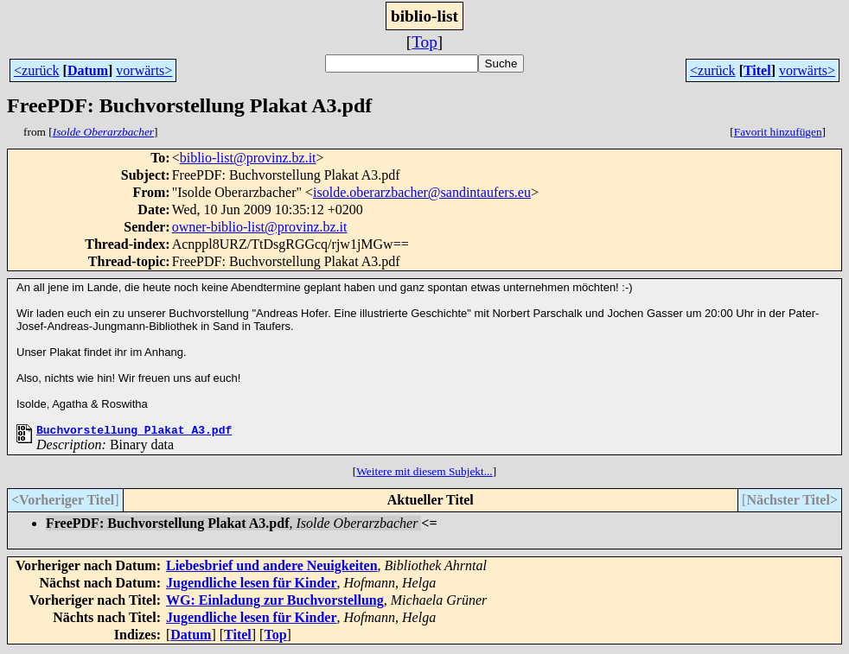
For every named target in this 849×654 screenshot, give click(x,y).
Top (424, 42)
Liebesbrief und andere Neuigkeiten (272, 568)
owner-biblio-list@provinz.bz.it (260, 226)
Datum (87, 70)
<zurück (37, 70)
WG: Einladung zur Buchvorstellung (275, 602)
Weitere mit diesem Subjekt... (424, 473)
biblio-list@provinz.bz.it (248, 157)
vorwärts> (144, 70)
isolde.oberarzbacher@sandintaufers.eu (422, 192)
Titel (757, 70)
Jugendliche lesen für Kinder (251, 585)
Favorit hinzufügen (778, 131)
